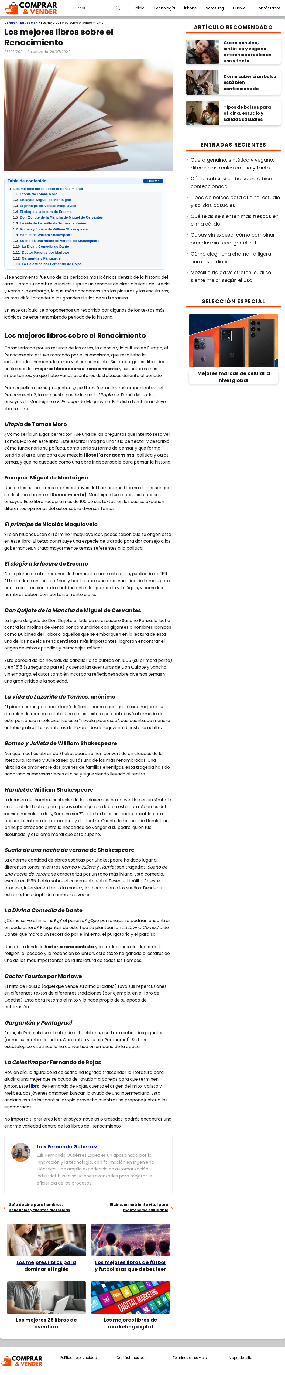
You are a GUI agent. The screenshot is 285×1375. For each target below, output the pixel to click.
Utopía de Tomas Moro (35, 194)
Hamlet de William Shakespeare (43, 235)
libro (34, 1086)
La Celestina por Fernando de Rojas (47, 264)
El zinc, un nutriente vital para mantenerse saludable (139, 1207)
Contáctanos (268, 8)
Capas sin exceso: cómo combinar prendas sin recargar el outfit (233, 239)
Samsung (215, 8)
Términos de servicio (190, 1357)
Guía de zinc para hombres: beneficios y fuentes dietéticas (39, 1207)
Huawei (239, 8)
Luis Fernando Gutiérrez (67, 1146)
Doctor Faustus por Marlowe (41, 252)
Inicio (140, 8)
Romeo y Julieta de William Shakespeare (50, 229)
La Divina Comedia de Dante (41, 246)
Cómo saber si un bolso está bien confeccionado (231, 182)
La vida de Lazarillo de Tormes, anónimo (50, 223)
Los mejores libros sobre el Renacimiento (46, 189)
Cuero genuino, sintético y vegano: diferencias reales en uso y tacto (232, 163)
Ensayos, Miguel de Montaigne (42, 200)
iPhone (190, 8)
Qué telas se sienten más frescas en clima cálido (235, 220)
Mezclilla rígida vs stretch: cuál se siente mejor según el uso (231, 276)
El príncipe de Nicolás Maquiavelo (44, 206)
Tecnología (164, 8)
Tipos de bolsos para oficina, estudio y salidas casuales (235, 201)
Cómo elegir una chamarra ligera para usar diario (231, 257)
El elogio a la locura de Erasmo (42, 212)
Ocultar (153, 181)
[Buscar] (117, 8)
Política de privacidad (78, 1357)
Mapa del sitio (240, 1357)
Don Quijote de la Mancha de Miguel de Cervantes (58, 217)
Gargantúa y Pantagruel (37, 258)
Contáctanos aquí (132, 1357)
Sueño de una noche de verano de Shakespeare (56, 241)
